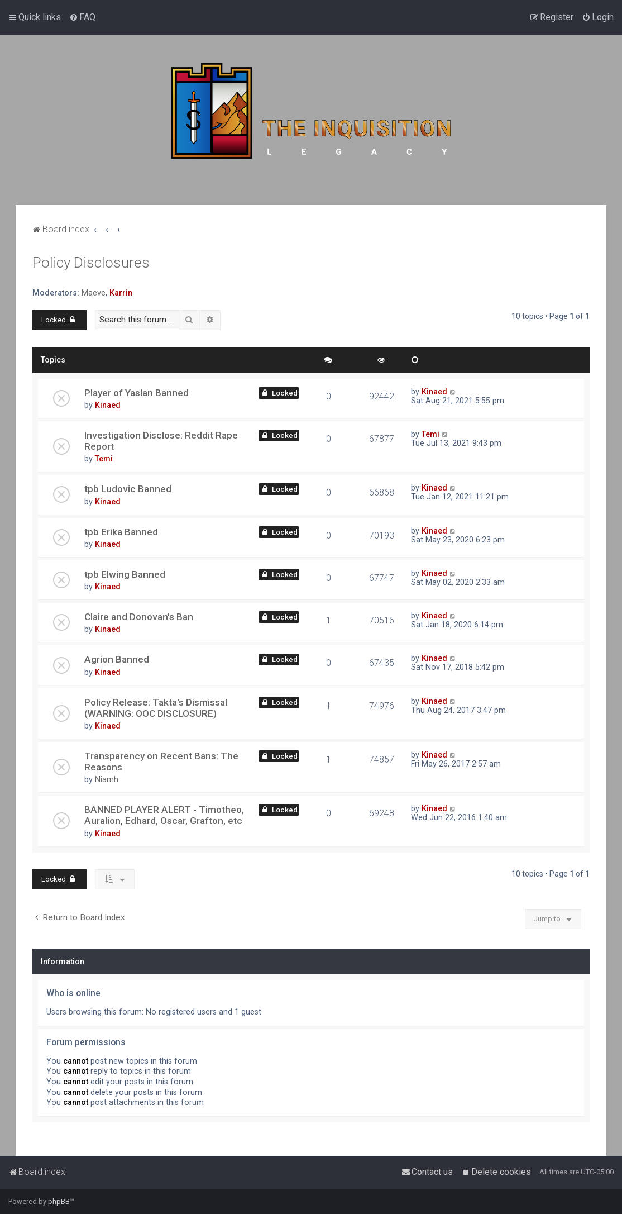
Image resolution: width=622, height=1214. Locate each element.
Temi (104, 458)
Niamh (106, 779)
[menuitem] (82, 17)
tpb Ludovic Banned (127, 488)
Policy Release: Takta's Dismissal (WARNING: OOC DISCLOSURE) (155, 708)
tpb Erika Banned (121, 531)
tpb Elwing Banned (124, 574)
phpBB (59, 1201)
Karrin (120, 292)
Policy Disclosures (91, 262)
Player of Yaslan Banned (136, 392)
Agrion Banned (116, 659)
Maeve (94, 292)
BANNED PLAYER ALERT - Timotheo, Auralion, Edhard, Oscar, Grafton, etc (164, 815)
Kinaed (108, 405)
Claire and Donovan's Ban (138, 616)
